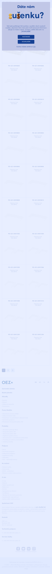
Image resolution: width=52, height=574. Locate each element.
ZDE (34, 47)
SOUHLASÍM (26, 41)
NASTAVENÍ (26, 37)
